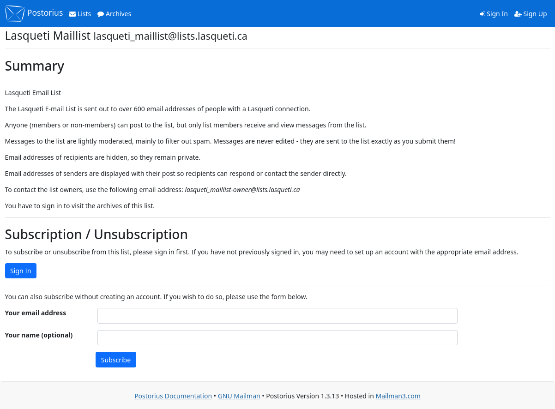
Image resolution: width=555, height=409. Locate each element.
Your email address (35, 312)
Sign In (494, 13)
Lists (80, 13)
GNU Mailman (239, 395)
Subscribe (116, 359)
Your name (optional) (39, 335)
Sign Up (530, 13)
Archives (114, 13)
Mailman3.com (397, 395)
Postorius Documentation (173, 395)
